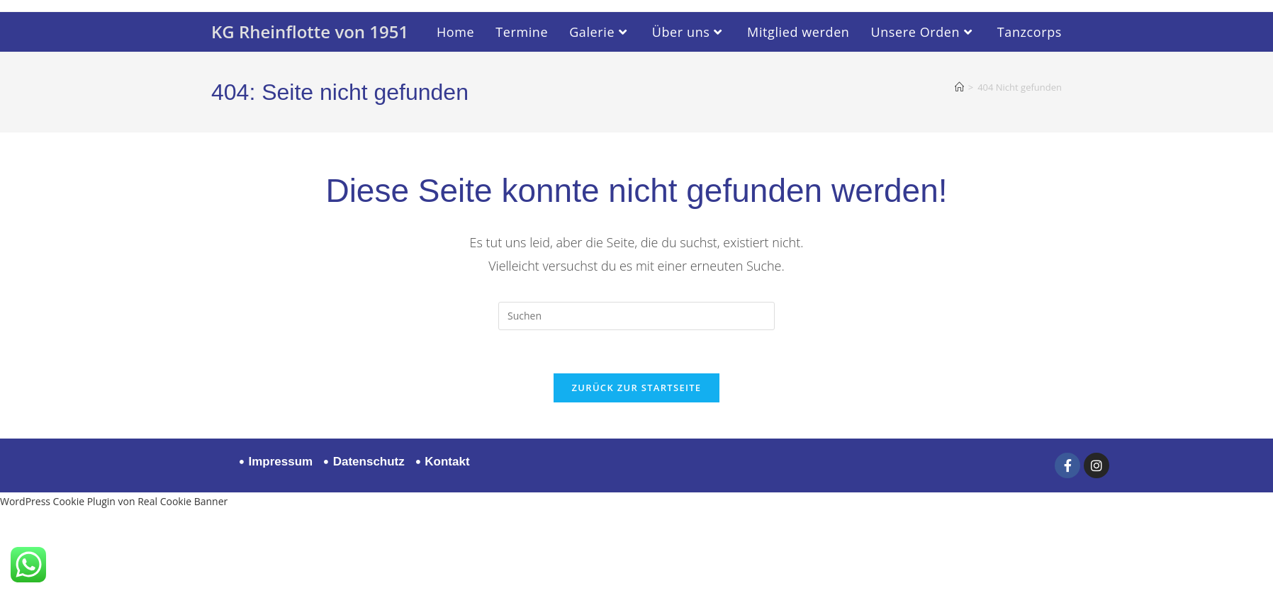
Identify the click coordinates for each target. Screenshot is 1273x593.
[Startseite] (959, 87)
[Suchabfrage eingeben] (636, 316)
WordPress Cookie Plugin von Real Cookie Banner (114, 501)
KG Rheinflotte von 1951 (309, 31)
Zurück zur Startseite (637, 387)
